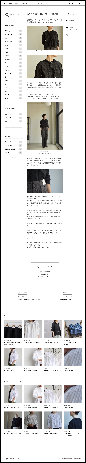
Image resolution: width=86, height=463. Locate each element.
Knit (13, 98)
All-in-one (13, 34)
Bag (13, 84)
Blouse (13, 59)
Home (5, 3)
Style (13, 45)
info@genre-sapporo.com (45, 276)
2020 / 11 (13, 118)
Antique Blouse (70, 20)
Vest (13, 81)
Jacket (13, 52)
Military (13, 31)
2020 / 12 (13, 114)
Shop (10, 3)
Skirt (13, 77)
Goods (13, 95)
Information (24, 3)
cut (13, 38)
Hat (13, 91)
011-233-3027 (45, 274)
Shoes (13, 88)
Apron (13, 70)
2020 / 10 (13, 121)
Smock (13, 66)
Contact (16, 3)
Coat (13, 49)
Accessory (13, 41)
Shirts (13, 56)
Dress (13, 63)
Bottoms (13, 73)
